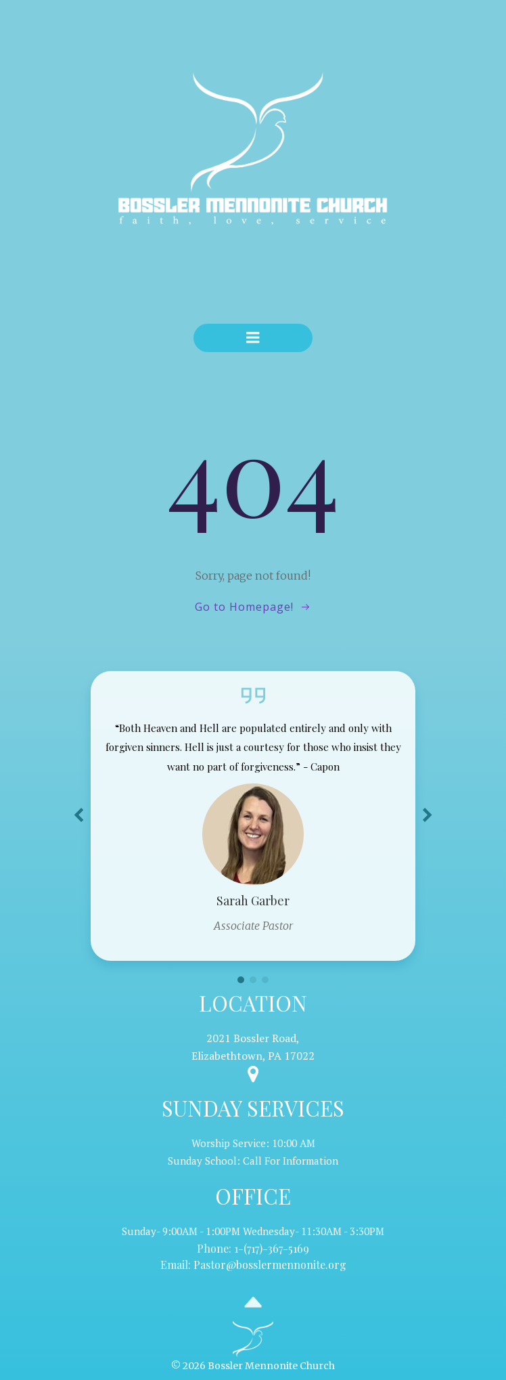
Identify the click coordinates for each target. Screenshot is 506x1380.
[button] (240, 979)
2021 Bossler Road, (253, 1038)
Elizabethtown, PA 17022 (253, 1055)
